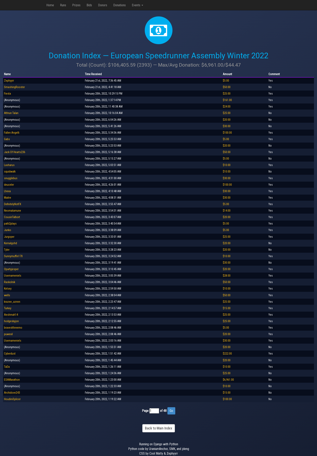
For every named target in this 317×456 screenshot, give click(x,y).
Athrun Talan (11, 113)
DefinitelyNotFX (12, 204)
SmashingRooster (14, 87)
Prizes (76, 5)
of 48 (163, 411)
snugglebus (10, 178)
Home (50, 5)
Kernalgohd (10, 243)
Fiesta (7, 93)
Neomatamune (12, 210)
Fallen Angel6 (11, 132)
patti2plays (10, 223)
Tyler (7, 249)
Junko (7, 230)
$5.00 (226, 80)
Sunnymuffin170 (13, 256)
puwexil (8, 334)
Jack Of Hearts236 (14, 152)
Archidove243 (12, 392)
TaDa (7, 366)
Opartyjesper (11, 269)
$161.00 (227, 100)
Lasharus (9, 165)
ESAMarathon (12, 379)
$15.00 (226, 308)
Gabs (7, 139)
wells (7, 295)
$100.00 (227, 132)
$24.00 (226, 106)
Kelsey (8, 288)
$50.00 (226, 87)
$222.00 (227, 353)
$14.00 (226, 210)
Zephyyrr (9, 80)
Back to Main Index (158, 428)
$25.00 (226, 93)
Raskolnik (9, 282)
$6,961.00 (228, 379)
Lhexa (7, 191)
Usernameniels (12, 275)
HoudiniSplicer (12, 399)
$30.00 (226, 126)
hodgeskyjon (11, 321)
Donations (119, 5)
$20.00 (226, 119)
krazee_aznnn (12, 301)
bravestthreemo (13, 327)
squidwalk (10, 171)
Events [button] (137, 5)
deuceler (9, 184)
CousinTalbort (12, 217)
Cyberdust (10, 353)
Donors (102, 5)
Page (145, 411)
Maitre (7, 197)
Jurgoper (9, 236)
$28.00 (226, 275)
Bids (89, 5)
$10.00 (226, 165)
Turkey (7, 308)
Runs (63, 5)
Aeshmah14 (11, 314)
